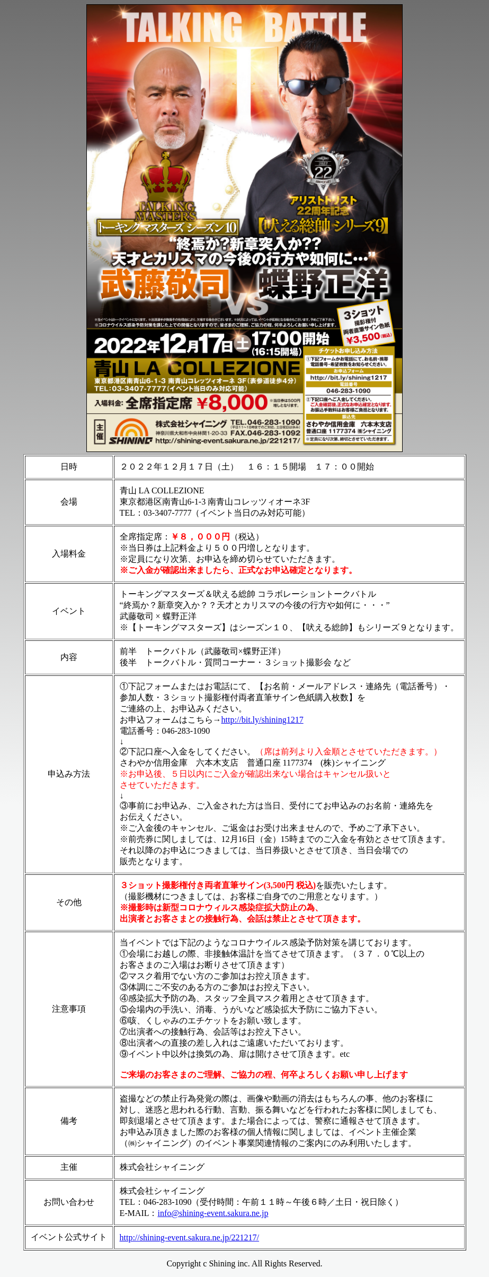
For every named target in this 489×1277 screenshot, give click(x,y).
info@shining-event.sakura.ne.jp (212, 1213)
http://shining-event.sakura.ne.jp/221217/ (190, 1237)
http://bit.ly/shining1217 (262, 719)
